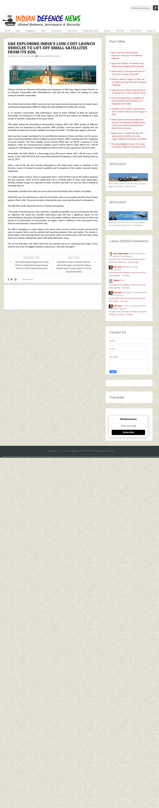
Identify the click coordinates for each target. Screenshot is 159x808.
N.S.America (56, 31)
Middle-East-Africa (90, 31)
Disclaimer (73, 450)
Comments (27, 279)
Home (7, 31)
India (18, 31)
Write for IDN (135, 31)
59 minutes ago (133, 262)
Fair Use (109, 450)
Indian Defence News (49, 56)
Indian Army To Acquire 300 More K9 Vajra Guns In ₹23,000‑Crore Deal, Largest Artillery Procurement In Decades (129, 136)
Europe (107, 31)
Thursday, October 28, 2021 (21, 56)
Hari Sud (117, 267)
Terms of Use (86, 450)
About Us (151, 31)
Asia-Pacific (72, 31)
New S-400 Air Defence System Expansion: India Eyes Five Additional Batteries (127, 55)
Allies (43, 31)
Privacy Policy (99, 450)
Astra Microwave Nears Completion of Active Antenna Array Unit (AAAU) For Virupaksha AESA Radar (128, 101)
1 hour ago (125, 275)
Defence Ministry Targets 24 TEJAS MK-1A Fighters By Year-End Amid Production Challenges (129, 82)
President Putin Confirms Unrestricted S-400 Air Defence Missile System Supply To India (129, 112)
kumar (116, 280)
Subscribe (128, 432)
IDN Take (120, 31)
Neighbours (30, 31)
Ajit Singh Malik (120, 253)
